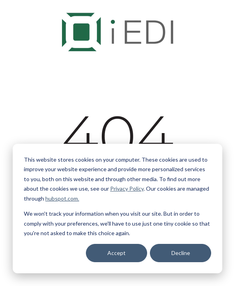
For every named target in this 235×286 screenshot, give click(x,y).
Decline (180, 252)
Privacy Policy (127, 188)
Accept (116, 252)
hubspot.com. (62, 198)
